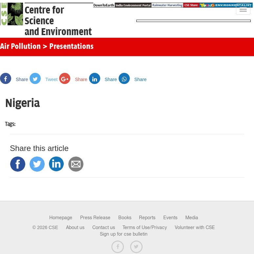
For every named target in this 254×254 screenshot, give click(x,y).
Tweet (44, 79)
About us (75, 227)
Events (170, 217)
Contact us (103, 227)
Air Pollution (20, 47)
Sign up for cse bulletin (124, 234)
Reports (147, 217)
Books (124, 217)
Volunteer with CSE (195, 227)
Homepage (60, 217)
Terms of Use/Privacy (145, 227)
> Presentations (68, 47)
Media (191, 217)
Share (14, 79)
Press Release (95, 217)
